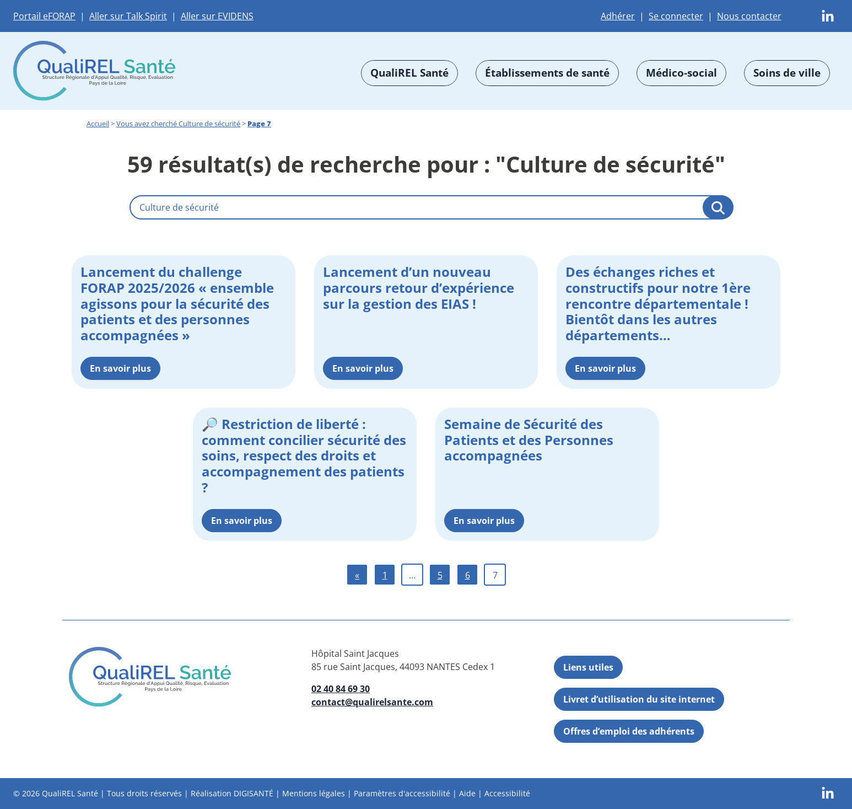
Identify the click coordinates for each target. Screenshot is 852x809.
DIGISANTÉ (253, 793)
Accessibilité (507, 793)
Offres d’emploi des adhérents (628, 731)
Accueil (98, 123)
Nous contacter (749, 16)
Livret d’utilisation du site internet (639, 699)
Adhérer (618, 16)
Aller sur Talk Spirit (128, 16)
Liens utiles (588, 667)
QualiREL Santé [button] (409, 72)
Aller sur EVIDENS (217, 16)
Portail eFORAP (44, 16)
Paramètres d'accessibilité (402, 793)
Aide (467, 793)
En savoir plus (120, 368)
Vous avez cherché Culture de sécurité (178, 123)
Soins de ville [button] (787, 72)
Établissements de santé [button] (547, 72)
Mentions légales (313, 793)
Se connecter (676, 16)
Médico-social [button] (681, 72)
